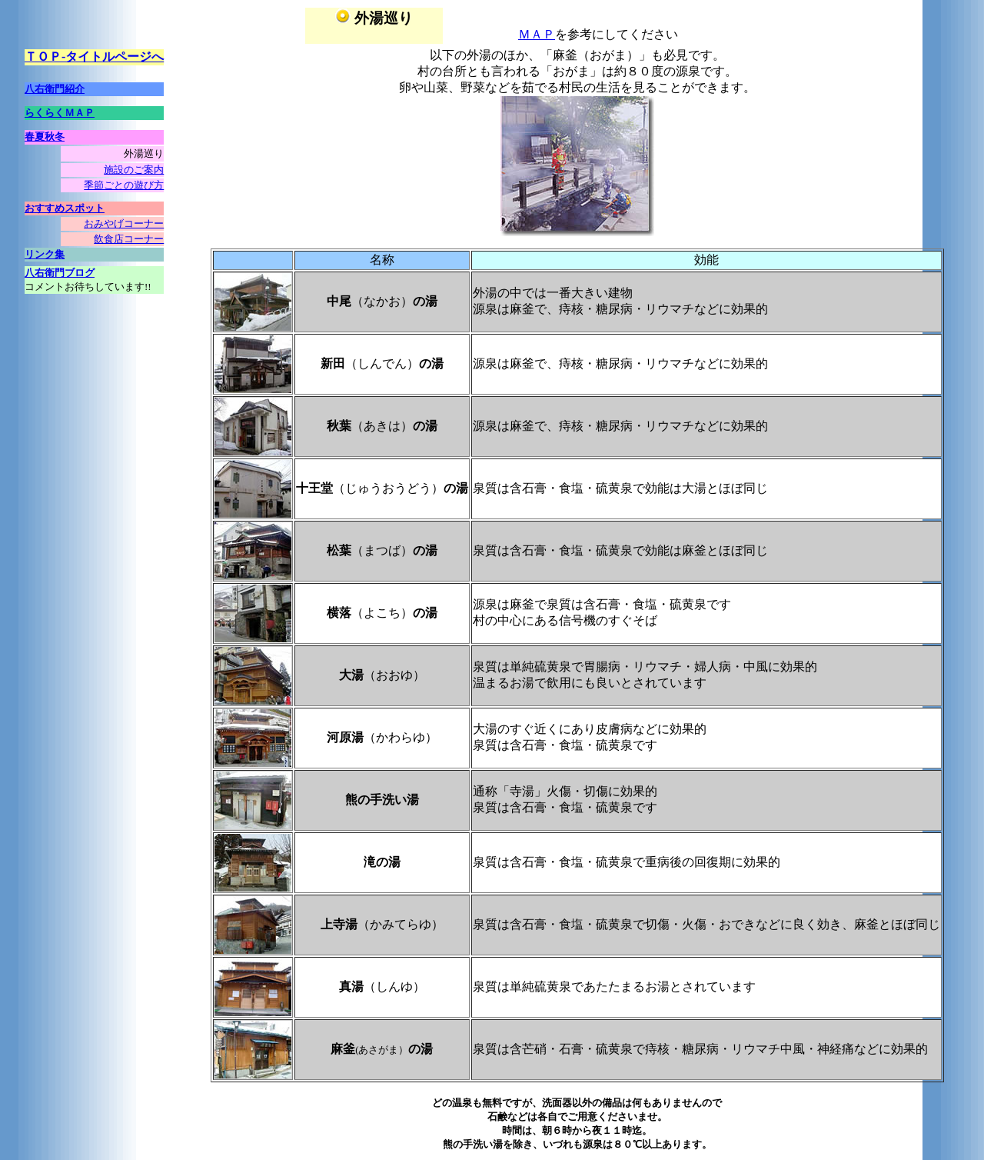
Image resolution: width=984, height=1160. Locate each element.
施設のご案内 (134, 169)
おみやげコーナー (124, 223)
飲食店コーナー (129, 239)
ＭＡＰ (536, 34)
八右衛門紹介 (55, 89)
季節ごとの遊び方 (124, 185)
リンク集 (45, 254)
